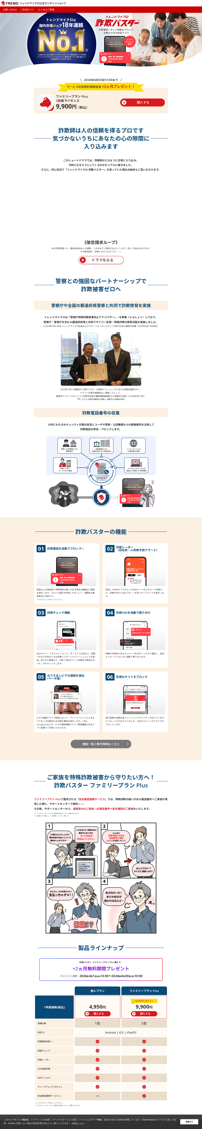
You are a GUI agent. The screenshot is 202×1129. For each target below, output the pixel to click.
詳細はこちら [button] (78, 1123)
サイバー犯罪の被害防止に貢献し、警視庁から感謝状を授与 (103, 399)
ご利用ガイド (27, 9)
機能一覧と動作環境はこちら (101, 744)
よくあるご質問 (46, 9)
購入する (143, 102)
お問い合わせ (10, 9)
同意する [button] (189, 1122)
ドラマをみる (102, 260)
